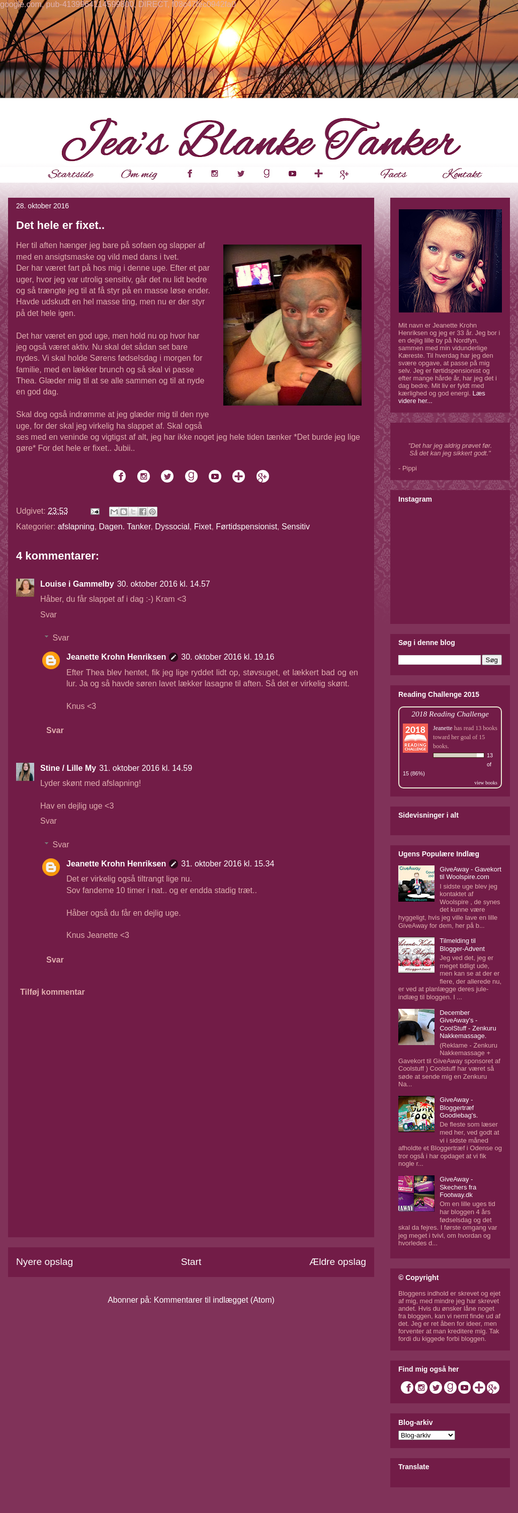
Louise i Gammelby (77, 584)
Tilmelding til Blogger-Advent (462, 944)
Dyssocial (172, 526)
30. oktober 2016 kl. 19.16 (227, 657)
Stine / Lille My (68, 768)
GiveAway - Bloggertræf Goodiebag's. (459, 1107)
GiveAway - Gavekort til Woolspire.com (470, 873)
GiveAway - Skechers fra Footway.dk (458, 1187)
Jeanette (443, 728)
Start (191, 1261)
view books (485, 782)
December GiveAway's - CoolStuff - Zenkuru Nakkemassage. (468, 1024)
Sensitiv (296, 526)
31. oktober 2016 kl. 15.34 (227, 863)
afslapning (76, 526)
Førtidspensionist (246, 526)
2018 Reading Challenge (450, 713)
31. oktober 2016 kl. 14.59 (145, 768)
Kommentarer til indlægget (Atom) (214, 1300)
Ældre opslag (337, 1261)
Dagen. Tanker (125, 526)
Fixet (203, 526)
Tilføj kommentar (52, 992)
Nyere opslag (44, 1261)
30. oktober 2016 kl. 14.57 (163, 584)
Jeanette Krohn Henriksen (116, 657)
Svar (48, 614)
